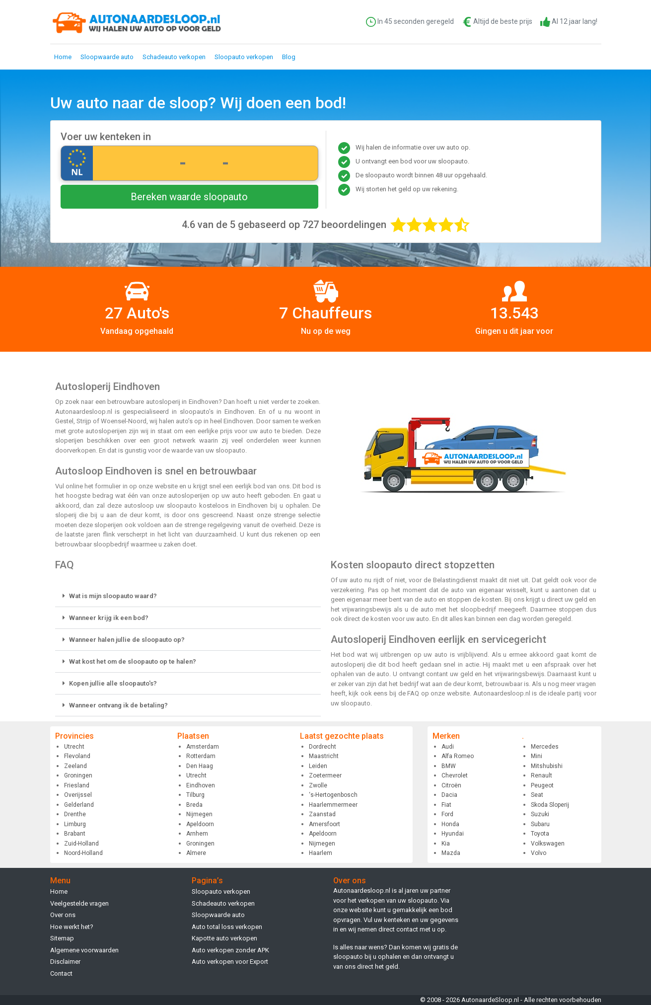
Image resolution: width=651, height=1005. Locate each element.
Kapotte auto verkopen (224, 938)
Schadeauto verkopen (174, 57)
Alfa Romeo (457, 756)
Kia (445, 843)
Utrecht (74, 746)
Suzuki (540, 814)
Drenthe (75, 814)
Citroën (451, 785)
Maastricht (324, 756)
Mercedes (545, 746)
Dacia (449, 794)
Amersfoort (324, 824)
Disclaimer (65, 961)
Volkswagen (548, 843)
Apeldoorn (200, 824)
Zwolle (318, 785)
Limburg (75, 824)
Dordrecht (322, 746)
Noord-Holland (83, 853)
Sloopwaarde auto (107, 57)
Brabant (74, 833)
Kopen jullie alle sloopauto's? (113, 683)
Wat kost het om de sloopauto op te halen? (132, 661)
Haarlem (320, 853)
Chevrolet (454, 775)
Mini (536, 756)
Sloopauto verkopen (244, 57)
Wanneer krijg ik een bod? (108, 617)
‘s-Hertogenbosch (333, 794)
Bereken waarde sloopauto (189, 197)
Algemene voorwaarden (84, 950)
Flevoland (77, 756)
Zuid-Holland (81, 843)
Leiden (318, 766)
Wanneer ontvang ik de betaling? (118, 705)
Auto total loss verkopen (227, 926)
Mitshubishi (547, 766)
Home (63, 57)
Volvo (538, 853)
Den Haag (199, 766)
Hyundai (452, 833)
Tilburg (195, 794)
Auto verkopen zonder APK (230, 950)
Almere (196, 853)
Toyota (540, 833)
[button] (188, 596)
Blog (288, 57)
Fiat (446, 804)
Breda (194, 804)
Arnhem (197, 833)
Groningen (78, 775)
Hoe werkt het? (71, 926)
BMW (448, 766)
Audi (447, 746)
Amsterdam (202, 746)
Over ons (62, 915)
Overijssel (78, 794)
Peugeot (542, 785)
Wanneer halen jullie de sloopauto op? (127, 639)
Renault (541, 775)
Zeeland (75, 766)
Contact (61, 973)
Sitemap (62, 938)
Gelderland (79, 804)
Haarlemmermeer (333, 804)
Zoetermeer (325, 775)
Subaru (540, 824)
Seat (537, 794)
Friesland (76, 785)
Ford (447, 814)
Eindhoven (200, 785)
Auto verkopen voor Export (230, 961)
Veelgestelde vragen (79, 903)
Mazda (450, 853)
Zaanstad (322, 814)
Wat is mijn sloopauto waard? (113, 596)
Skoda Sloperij (550, 804)
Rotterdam (201, 756)
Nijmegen (199, 814)
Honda (450, 824)
